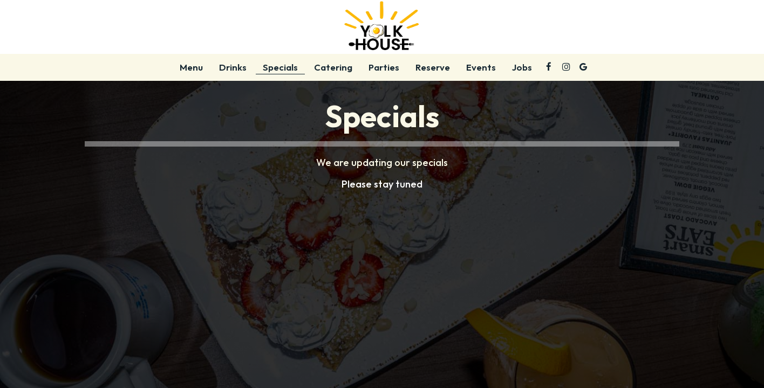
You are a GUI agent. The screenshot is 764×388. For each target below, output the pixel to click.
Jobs (522, 67)
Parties (384, 67)
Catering (333, 67)
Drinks (233, 67)
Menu (191, 67)
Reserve (432, 67)
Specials (280, 67)
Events (481, 67)
